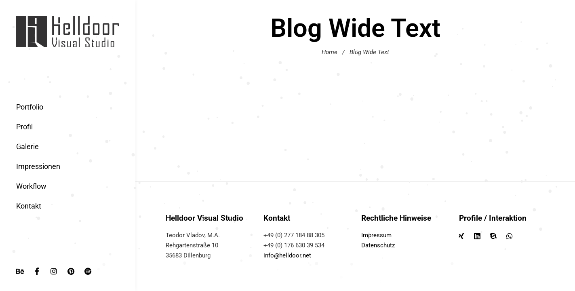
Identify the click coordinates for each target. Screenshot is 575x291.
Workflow (31, 186)
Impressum (376, 235)
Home (329, 52)
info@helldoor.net (287, 255)
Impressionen (38, 166)
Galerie (27, 146)
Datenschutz (378, 245)
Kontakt (28, 206)
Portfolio (29, 107)
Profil (24, 126)
